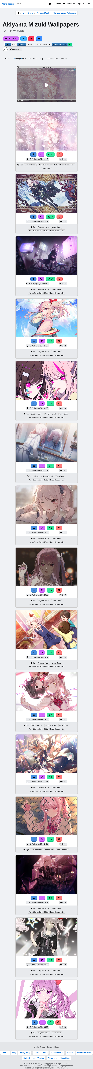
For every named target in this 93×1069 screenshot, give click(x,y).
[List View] (14, 44)
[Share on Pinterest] (31, 38)
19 (50, 217)
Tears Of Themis (62, 850)
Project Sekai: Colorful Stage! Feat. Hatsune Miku (56, 165)
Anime (51, 59)
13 (50, 279)
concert (32, 59)
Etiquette (70, 1053)
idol (46, 59)
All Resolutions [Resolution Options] (59, 44)
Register (86, 4)
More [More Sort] (46, 44)
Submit (57, 4)
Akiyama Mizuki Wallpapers (64, 13)
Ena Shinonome (36, 414)
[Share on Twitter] (23, 38)
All (5, 49)
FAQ (14, 1053)
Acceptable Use (57, 1053)
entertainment (61, 59)
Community (69, 4)
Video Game (28, 13)
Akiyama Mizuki (43, 13)
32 (50, 154)
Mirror (36, 476)
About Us (5, 1053)
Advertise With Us (84, 1053)
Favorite (11, 39)
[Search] (40, 4)
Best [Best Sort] (38, 44)
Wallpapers (15, 49)
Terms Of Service (40, 1053)
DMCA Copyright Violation (33, 1058)
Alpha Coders (8, 4)
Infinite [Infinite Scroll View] (22, 44)
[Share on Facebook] (39, 38)
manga (17, 59)
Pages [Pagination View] (30, 44)
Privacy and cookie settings (58, 1058)
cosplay (40, 59)
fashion (24, 59)
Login (79, 4)
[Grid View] (8, 44)
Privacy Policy (24, 1053)
